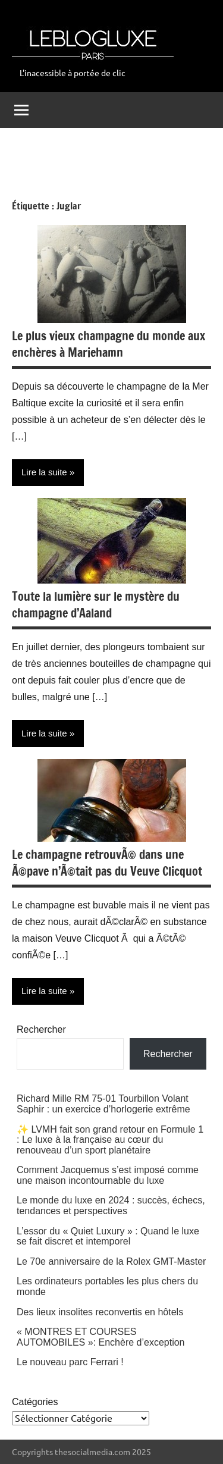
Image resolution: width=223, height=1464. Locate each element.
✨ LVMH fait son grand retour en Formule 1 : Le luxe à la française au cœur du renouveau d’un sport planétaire (110, 1139)
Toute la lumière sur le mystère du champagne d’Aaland (96, 605)
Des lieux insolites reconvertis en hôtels (100, 1312)
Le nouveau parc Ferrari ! (70, 1362)
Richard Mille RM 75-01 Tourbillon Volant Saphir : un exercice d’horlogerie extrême (103, 1103)
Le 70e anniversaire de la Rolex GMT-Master (111, 1261)
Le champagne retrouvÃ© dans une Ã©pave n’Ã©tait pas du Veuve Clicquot (107, 863)
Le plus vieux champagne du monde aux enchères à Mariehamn (108, 344)
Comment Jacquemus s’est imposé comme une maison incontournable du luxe (108, 1175)
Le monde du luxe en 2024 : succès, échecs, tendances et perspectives (111, 1205)
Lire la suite (44, 472)
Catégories (35, 1402)
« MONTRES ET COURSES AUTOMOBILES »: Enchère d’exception (101, 1337)
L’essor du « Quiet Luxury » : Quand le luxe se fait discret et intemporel (108, 1236)
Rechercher (41, 1029)
